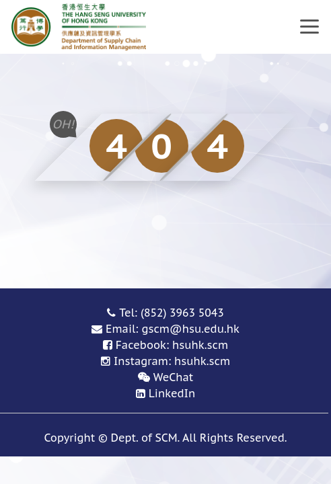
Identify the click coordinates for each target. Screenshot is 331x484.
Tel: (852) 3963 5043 (171, 312)
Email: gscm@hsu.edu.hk (173, 328)
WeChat (173, 377)
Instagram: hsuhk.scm (172, 361)
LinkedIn (172, 393)
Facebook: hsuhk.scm (172, 345)
